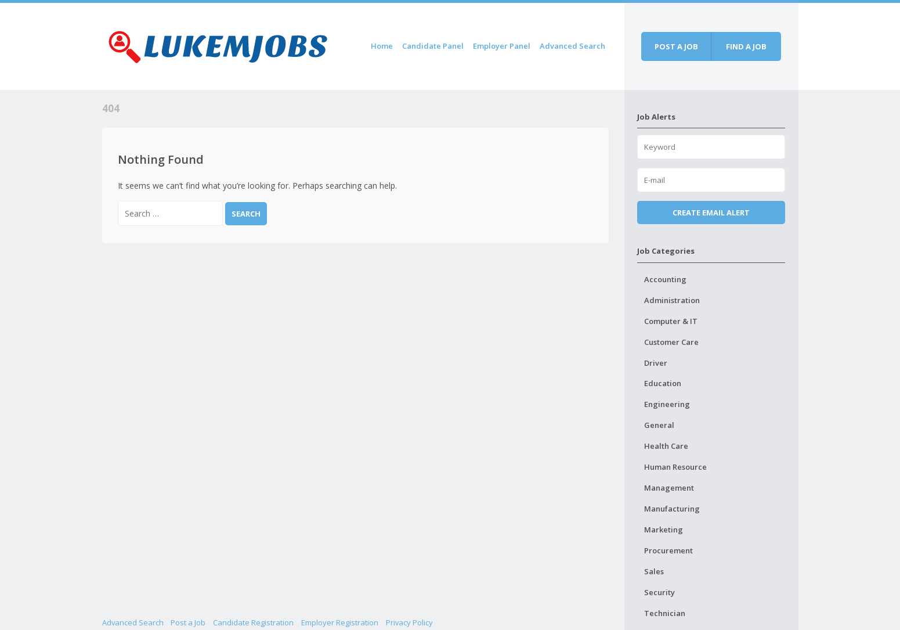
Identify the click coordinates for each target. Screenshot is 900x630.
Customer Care (671, 342)
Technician (664, 613)
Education (662, 383)
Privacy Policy (409, 622)
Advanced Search (572, 46)
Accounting (665, 279)
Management (669, 488)
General (659, 425)
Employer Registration (339, 622)
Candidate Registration (253, 622)
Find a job (746, 46)
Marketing (663, 529)
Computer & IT (670, 321)
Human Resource (675, 467)
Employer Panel (501, 46)
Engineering (667, 404)
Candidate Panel (433, 46)
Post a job (676, 46)
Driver (655, 363)
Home (382, 46)
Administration (672, 300)
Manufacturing (672, 508)
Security (659, 592)
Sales (654, 571)
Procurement (668, 550)
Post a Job (188, 622)
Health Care (666, 446)
